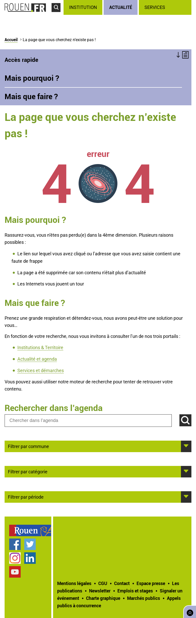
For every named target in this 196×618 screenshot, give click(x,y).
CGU (102, 583)
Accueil (11, 39)
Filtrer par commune (28, 446)
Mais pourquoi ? (32, 78)
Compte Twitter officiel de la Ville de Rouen (30, 544)
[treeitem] (84, 7)
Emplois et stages (135, 591)
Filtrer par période (26, 497)
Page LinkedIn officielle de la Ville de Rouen (30, 558)
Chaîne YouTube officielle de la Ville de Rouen (15, 572)
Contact (122, 583)
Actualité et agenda (37, 359)
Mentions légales (74, 583)
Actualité (120, 7)
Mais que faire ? (31, 96)
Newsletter (100, 591)
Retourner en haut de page (189, 611)
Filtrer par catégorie (27, 471)
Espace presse (151, 583)
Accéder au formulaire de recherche (58, 14)
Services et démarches (40, 370)
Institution (83, 7)
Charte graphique (103, 598)
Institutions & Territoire (40, 347)
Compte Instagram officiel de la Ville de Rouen (15, 558)
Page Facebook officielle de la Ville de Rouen (15, 544)
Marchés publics (143, 598)
